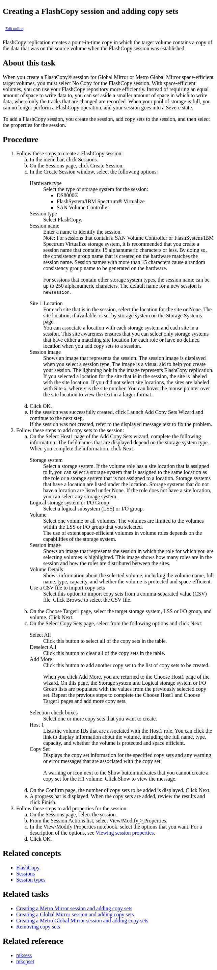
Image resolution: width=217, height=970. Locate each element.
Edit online (14, 28)
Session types (31, 880)
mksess (24, 955)
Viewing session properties (125, 833)
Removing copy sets (38, 926)
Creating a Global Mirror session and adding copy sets (75, 914)
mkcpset (25, 961)
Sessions (25, 873)
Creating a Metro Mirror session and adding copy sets (74, 908)
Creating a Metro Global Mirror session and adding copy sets (82, 920)
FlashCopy (27, 867)
